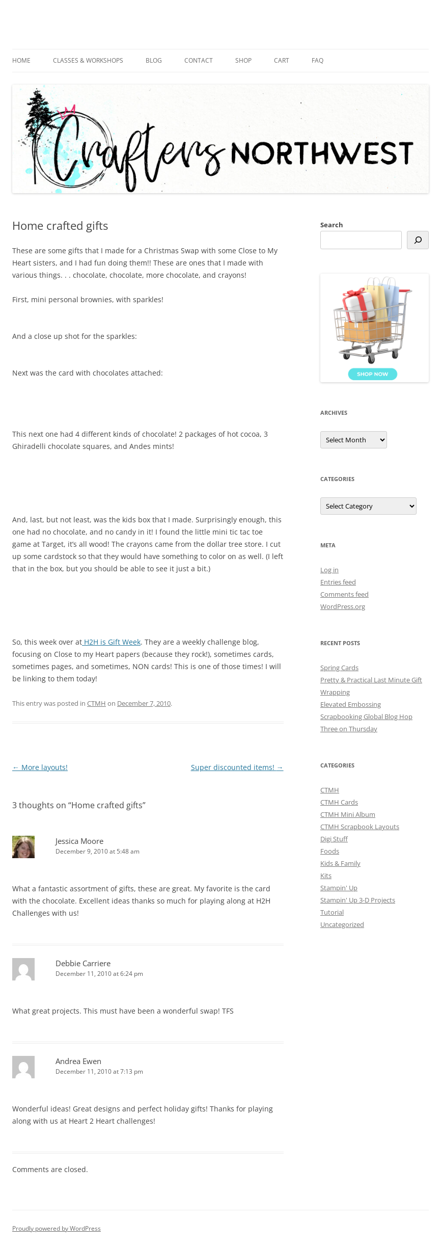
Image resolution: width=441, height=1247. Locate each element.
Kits (326, 875)
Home (21, 60)
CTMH (96, 703)
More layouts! (40, 767)
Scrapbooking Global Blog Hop (366, 716)
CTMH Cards (339, 802)
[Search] (418, 240)
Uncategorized (342, 924)
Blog (154, 60)
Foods (329, 851)
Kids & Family (340, 863)
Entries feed (338, 582)
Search (331, 224)
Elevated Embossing (350, 704)
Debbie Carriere (83, 963)
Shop (243, 60)
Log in (329, 569)
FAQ (317, 60)
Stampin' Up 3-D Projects (357, 900)
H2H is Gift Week (111, 642)
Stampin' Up (338, 887)
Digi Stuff (334, 838)
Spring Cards (339, 667)
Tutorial (332, 912)
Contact (198, 60)
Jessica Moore (79, 841)
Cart (281, 60)
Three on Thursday (348, 728)
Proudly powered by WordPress (56, 1228)
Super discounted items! (237, 767)
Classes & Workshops (88, 60)
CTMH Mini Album (347, 814)
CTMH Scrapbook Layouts (359, 826)
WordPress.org (342, 606)
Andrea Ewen (78, 1061)
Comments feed (344, 594)
